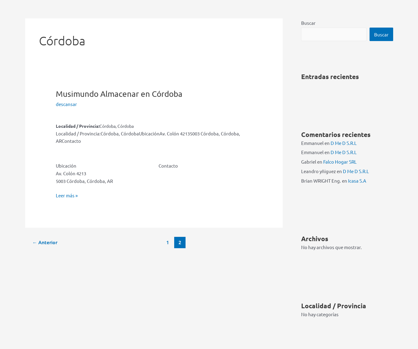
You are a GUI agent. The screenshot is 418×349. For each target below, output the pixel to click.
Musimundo (119, 94)
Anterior (44, 242)
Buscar (308, 23)
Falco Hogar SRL (340, 162)
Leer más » (67, 195)
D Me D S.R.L (344, 143)
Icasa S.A (357, 181)
